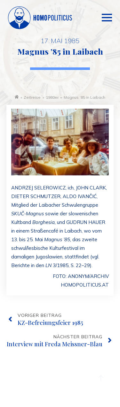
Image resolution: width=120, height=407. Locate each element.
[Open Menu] (107, 11)
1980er (52, 97)
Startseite (17, 97)
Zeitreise (32, 97)
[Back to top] (100, 378)
